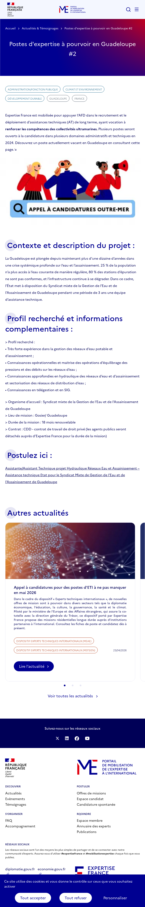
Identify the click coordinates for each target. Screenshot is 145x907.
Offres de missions (91, 793)
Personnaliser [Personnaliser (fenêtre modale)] (115, 897)
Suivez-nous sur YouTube (87, 738)
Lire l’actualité (36, 679)
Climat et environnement (83, 89)
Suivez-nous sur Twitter (57, 738)
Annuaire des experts (94, 826)
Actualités (13, 793)
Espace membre (90, 820)
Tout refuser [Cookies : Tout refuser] (76, 897)
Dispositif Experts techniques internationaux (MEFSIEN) (55, 662)
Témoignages (15, 804)
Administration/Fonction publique (33, 89)
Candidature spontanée (96, 804)
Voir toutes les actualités (70, 695)
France (79, 98)
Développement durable (25, 98)
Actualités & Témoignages (40, 28)
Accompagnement (20, 826)
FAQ (8, 820)
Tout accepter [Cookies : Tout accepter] (33, 897)
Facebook (76, 738)
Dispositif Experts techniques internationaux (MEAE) (53, 653)
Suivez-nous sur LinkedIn (67, 738)
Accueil (10, 28)
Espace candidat (90, 798)
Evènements (15, 798)
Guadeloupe (58, 98)
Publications (86, 831)
